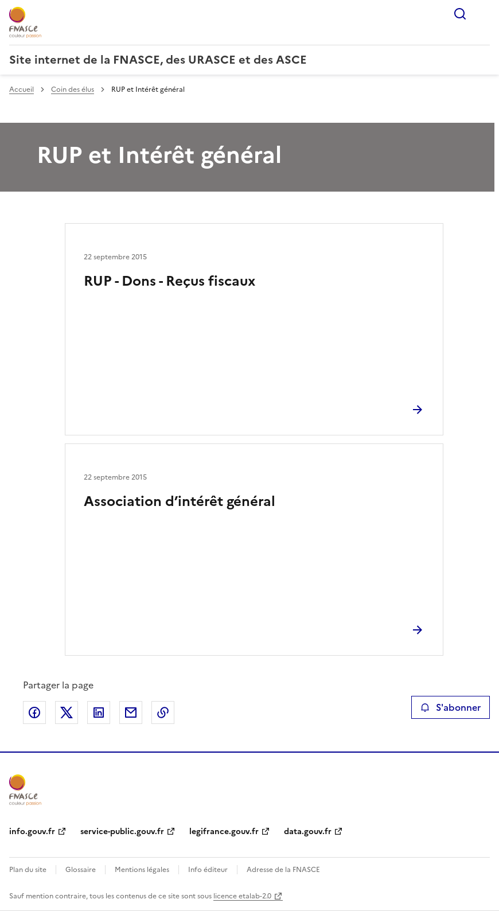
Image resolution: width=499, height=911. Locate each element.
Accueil (21, 89)
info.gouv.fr (32, 832)
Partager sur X (66, 712)
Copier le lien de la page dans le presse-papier (162, 712)
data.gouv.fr (308, 832)
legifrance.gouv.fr (224, 832)
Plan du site (27, 870)
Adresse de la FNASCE (283, 870)
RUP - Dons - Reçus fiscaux (169, 281)
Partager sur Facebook (34, 712)
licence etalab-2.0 (242, 896)
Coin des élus (72, 89)
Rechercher (460, 13)
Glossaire (80, 870)
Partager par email (130, 712)
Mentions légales (142, 870)
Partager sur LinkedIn (98, 712)
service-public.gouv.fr (122, 832)
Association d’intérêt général (179, 501)
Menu (482, 13)
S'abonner (450, 707)
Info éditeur (208, 870)
